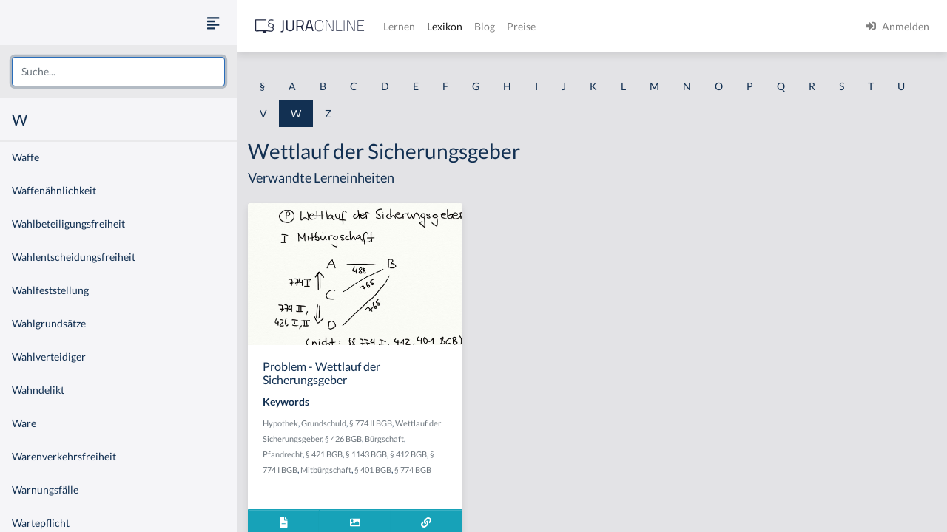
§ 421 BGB (324, 454)
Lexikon (444, 26)
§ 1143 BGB (366, 454)
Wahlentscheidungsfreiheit (73, 256)
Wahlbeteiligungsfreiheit (68, 223)
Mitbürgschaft (325, 469)
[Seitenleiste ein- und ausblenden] (213, 22)
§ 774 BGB (412, 469)
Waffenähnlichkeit (54, 190)
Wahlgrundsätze (49, 323)
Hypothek (280, 423)
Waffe (25, 157)
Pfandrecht (283, 454)
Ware (24, 423)
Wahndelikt (38, 389)
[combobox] (118, 71)
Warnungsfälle (45, 489)
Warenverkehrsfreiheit (64, 456)
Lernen (399, 26)
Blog (484, 26)
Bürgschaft (384, 438)
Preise (521, 26)
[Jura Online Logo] (310, 26)
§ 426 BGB (343, 438)
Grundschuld (323, 423)
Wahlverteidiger (49, 356)
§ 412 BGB (408, 454)
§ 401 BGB (372, 469)
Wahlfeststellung (50, 290)
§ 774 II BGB (370, 423)
